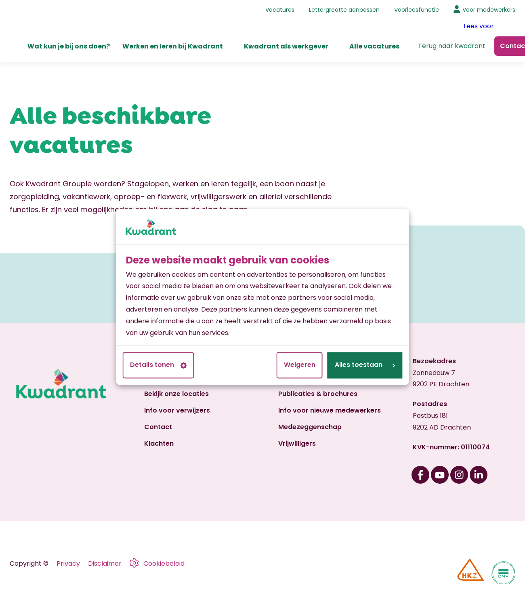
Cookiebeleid (164, 563)
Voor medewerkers (488, 9)
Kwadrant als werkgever (286, 46)
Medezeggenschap (310, 427)
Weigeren (299, 365)
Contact (158, 427)
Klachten (159, 443)
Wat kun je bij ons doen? (68, 46)
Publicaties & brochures (317, 393)
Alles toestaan (365, 365)
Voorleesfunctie (416, 9)
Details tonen (158, 365)
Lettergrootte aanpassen (344, 9)
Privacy (68, 563)
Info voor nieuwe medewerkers (329, 410)
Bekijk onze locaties (176, 393)
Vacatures (279, 9)
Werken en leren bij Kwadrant (172, 46)
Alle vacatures (374, 46)
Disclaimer (105, 563)
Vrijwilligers (297, 443)
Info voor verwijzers (177, 410)
